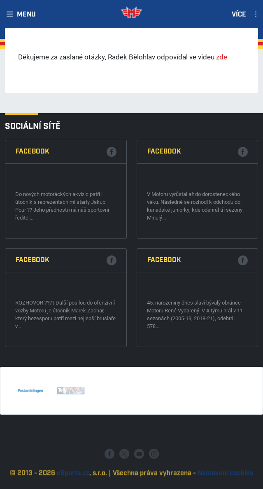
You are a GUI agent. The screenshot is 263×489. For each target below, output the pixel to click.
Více (239, 15)
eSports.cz (73, 480)
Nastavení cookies (225, 480)
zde (221, 56)
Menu (26, 15)
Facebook (32, 151)
